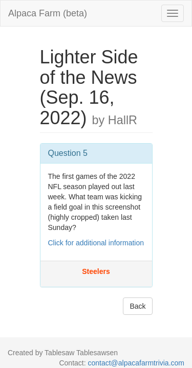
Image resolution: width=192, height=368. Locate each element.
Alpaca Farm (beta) (47, 13)
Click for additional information (96, 243)
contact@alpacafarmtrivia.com (136, 363)
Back (137, 306)
